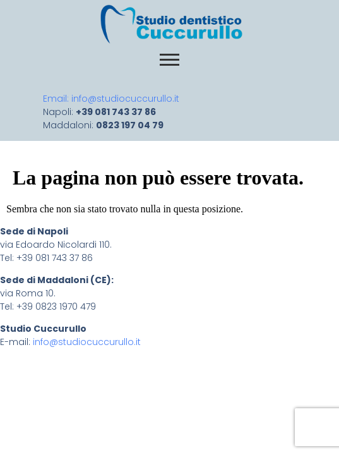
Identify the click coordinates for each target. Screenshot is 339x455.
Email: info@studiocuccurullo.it (113, 98)
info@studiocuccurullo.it (85, 342)
